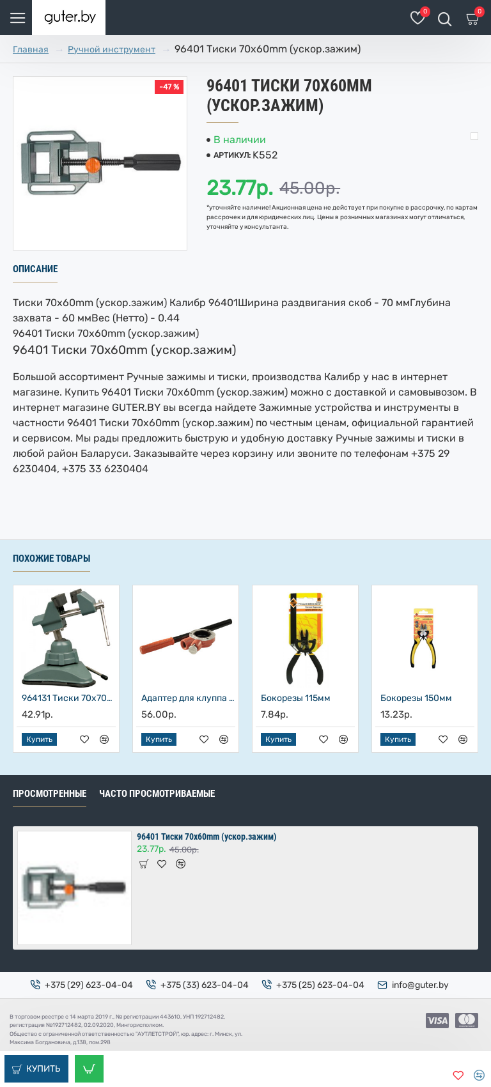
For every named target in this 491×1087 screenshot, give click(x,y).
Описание (35, 269)
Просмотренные (49, 793)
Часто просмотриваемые (157, 793)
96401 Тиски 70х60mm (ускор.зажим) (207, 836)
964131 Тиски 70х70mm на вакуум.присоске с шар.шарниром (69, 698)
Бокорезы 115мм (296, 698)
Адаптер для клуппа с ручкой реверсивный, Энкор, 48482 (188, 698)
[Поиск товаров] (444, 17)
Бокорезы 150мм (416, 698)
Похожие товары (51, 558)
